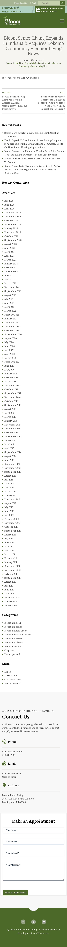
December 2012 (12, 499)
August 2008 (10, 605)
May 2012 (9, 515)
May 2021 (9, 306)
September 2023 (13, 240)
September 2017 (12, 393)
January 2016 (10, 420)
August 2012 (10, 503)
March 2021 (10, 310)
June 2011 (9, 542)
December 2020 (12, 322)
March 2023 (10, 259)
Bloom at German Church (17, 634)
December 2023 (12, 232)
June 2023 (9, 248)
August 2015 (10, 440)
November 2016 (12, 397)
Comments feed (12, 679)
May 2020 (9, 350)
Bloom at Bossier (13, 626)
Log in (7, 671)
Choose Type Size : (21, 3)
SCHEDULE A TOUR (10, 8)
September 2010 (12, 577)
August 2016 (10, 409)
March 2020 (10, 358)
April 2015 (9, 448)
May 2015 (9, 444)
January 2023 (11, 263)
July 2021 (8, 299)
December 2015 (12, 424)
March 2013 (10, 491)
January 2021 (10, 318)
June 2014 (9, 460)
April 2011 (9, 550)
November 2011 (12, 523)
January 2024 (11, 228)
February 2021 (11, 314)
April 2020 (9, 354)
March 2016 (10, 416)
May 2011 (8, 546)
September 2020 (13, 334)
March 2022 (10, 283)
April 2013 (9, 487)
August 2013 (10, 475)
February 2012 (11, 519)
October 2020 (11, 330)
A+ (34, 3)
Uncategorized (12, 654)
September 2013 (12, 471)
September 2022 (12, 271)
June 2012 (9, 511)
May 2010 (9, 593)
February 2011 (11, 558)
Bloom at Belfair (12, 622)
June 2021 (9, 303)
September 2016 (12, 405)
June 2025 (9, 204)
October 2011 (11, 526)
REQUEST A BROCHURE (12, 11)
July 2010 (8, 585)
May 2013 (9, 483)
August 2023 (10, 244)
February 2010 (11, 597)
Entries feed (10, 675)
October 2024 (11, 220)
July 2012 (8, 507)
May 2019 (9, 369)
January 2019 (10, 373)
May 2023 (9, 251)
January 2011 (10, 562)
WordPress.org (12, 683)
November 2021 (12, 287)
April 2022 (9, 279)
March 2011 (10, 554)
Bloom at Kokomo (13, 642)
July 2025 (8, 200)
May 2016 (9, 413)
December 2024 (12, 212)
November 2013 (12, 468)
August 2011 (10, 534)
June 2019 (9, 365)
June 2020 (9, 346)
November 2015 (12, 428)
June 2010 (9, 589)
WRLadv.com (42, 933)
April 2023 (9, 255)
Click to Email (9, 776)
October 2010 (11, 574)
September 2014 (12, 452)
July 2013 (8, 479)
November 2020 (12, 326)
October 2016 (11, 401)
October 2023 (11, 236)
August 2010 (10, 581)
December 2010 (12, 566)
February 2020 (11, 361)
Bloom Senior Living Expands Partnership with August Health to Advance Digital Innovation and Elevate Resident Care (32, 169)
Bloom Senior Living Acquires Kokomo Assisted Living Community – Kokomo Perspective (14, 102)
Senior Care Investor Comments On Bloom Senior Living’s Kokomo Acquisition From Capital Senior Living (51, 102)
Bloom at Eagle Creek (15, 630)
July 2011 (8, 538)
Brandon (34, 78)
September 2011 (12, 530)
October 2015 (11, 432)
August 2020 (10, 338)
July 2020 (9, 342)
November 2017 (12, 385)
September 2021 (12, 291)
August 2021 (10, 295)
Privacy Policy (46, 929)
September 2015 (12, 436)
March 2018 (10, 381)
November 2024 (12, 216)
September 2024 (13, 224)
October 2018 (11, 377)
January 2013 (10, 495)
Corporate (20, 78)
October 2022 (11, 267)
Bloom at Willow (12, 646)
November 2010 (12, 570)
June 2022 (9, 275)
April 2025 (9, 208)
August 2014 (10, 456)
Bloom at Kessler (13, 638)
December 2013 (12, 464)
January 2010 (10, 601)
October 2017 (11, 389)
